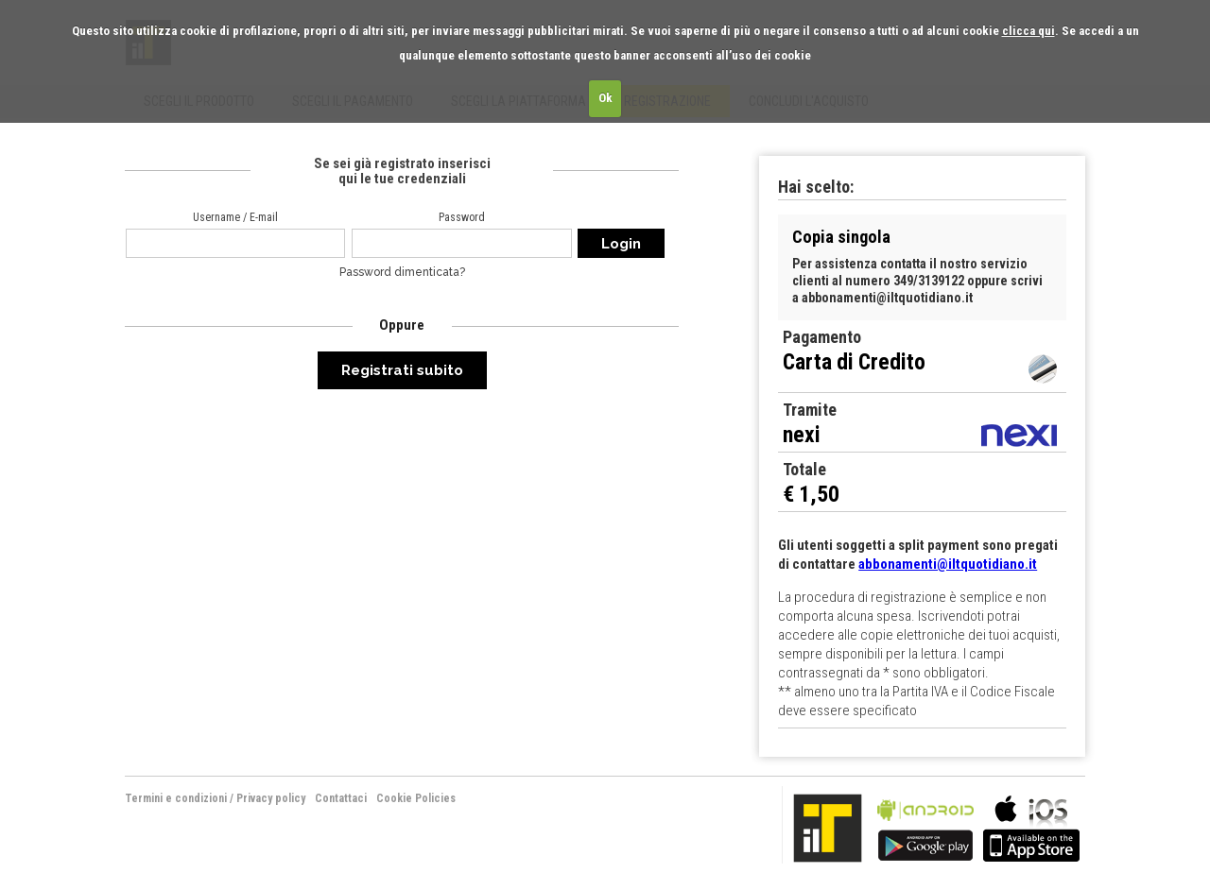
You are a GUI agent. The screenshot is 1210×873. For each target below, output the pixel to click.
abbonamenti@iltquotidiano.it (947, 564)
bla (925, 826)
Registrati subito (402, 370)
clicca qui (1028, 31)
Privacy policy (270, 798)
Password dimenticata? (402, 272)
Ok (605, 98)
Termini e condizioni (176, 798)
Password (462, 217)
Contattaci (341, 798)
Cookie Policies (416, 798)
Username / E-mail (235, 217)
